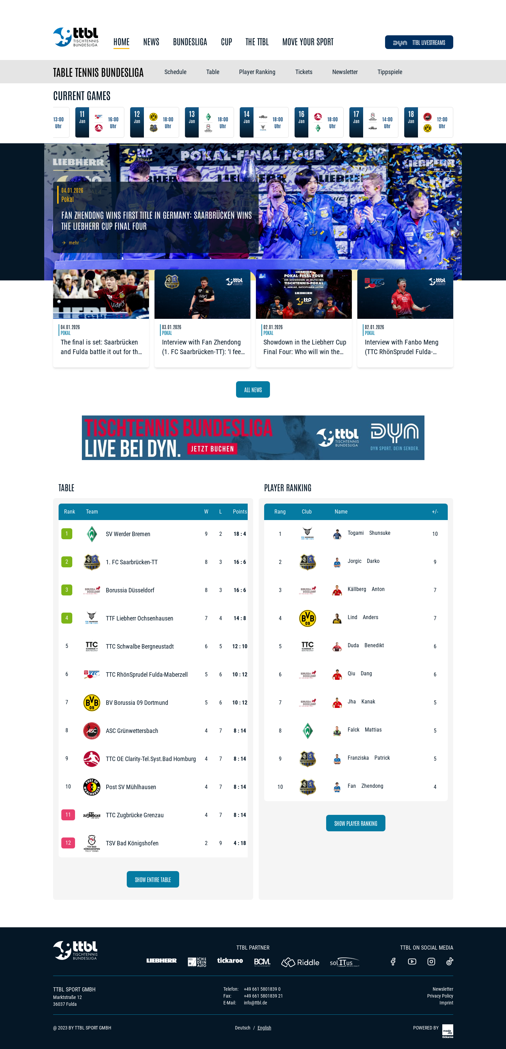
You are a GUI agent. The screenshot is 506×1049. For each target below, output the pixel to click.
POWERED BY (433, 1031)
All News (253, 389)
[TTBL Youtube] (412, 962)
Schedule (175, 71)
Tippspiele (390, 71)
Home (121, 41)
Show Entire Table (153, 879)
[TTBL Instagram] (431, 962)
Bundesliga (190, 41)
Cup (226, 41)
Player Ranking (257, 71)
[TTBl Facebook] (393, 962)
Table (212, 71)
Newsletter (345, 71)
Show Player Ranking (355, 823)
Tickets (303, 71)
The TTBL (257, 41)
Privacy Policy (440, 996)
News (151, 41)
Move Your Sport (307, 41)
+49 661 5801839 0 (262, 989)
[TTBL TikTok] (449, 962)
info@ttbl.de (255, 1002)
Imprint (446, 1002)
